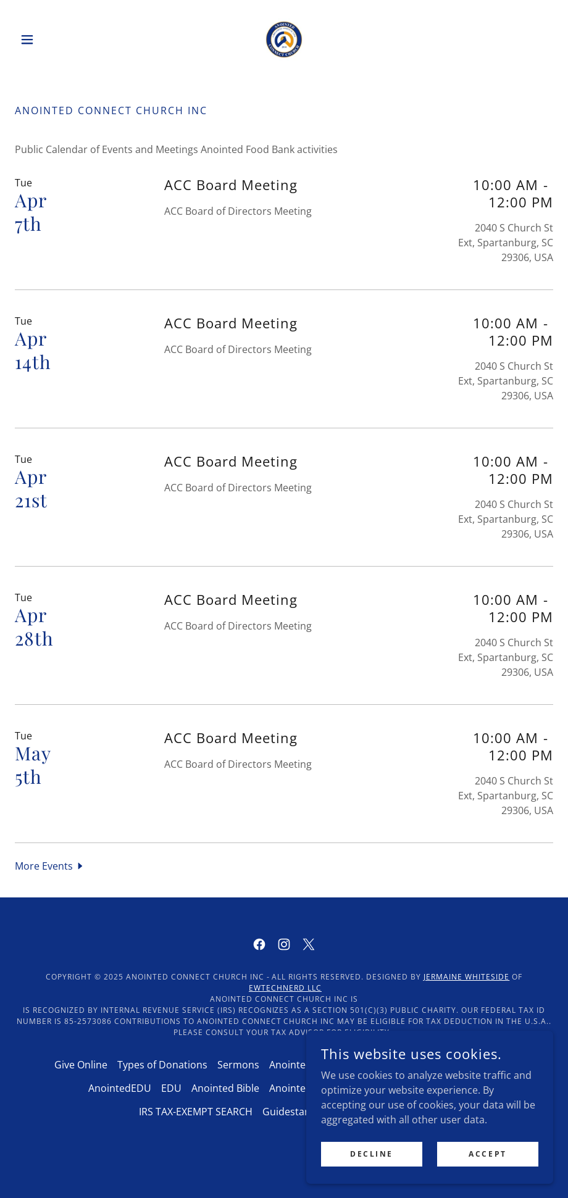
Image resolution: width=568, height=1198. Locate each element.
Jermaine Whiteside (466, 976)
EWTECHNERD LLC (285, 988)
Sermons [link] (238, 1064)
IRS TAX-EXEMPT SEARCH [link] (196, 1111)
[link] (284, 39)
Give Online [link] (80, 1064)
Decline (371, 1154)
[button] (55, 39)
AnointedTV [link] (296, 1064)
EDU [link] (171, 1088)
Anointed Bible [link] (225, 1088)
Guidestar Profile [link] (301, 1111)
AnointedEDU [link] (119, 1088)
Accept (487, 1154)
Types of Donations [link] (162, 1064)
